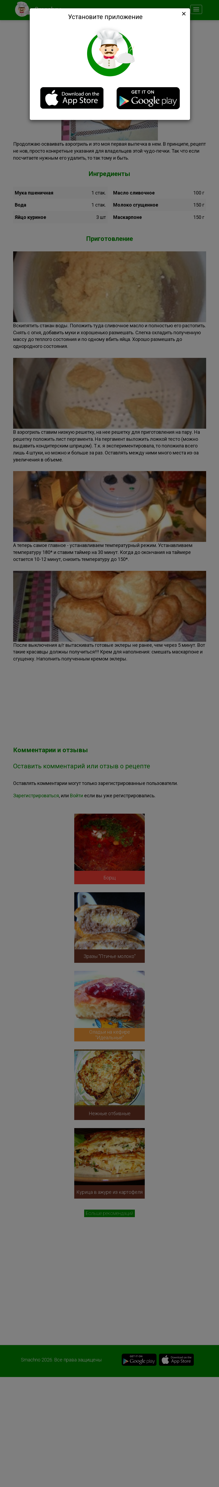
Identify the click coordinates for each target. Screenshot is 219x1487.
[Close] (183, 14)
